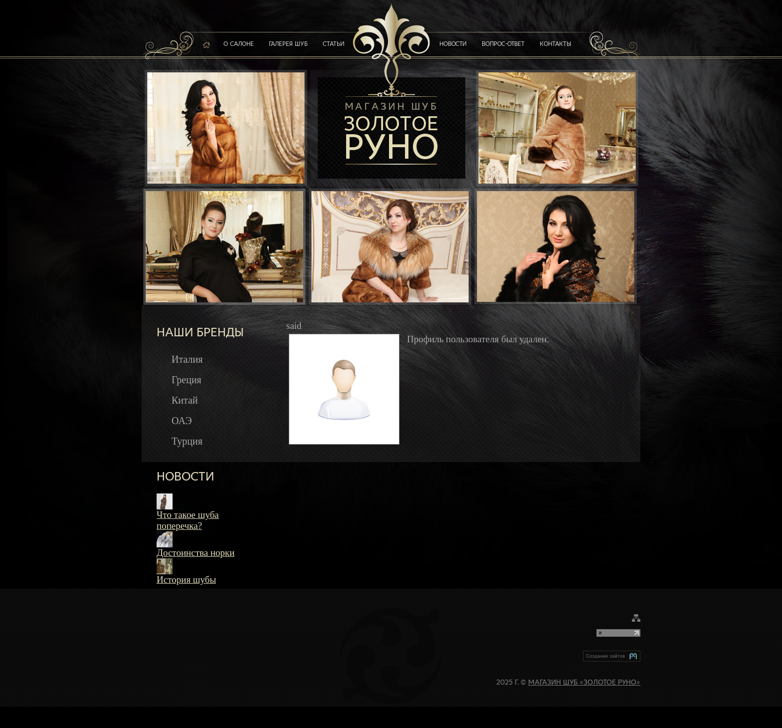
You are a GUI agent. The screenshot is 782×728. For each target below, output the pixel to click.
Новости (453, 44)
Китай (185, 400)
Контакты (555, 44)
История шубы (186, 579)
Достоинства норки (195, 552)
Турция (187, 441)
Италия (187, 359)
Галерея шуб (288, 44)
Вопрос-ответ (503, 44)
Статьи (334, 44)
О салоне (238, 44)
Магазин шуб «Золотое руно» (584, 683)
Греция (186, 379)
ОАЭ (182, 420)
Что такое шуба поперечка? (188, 520)
